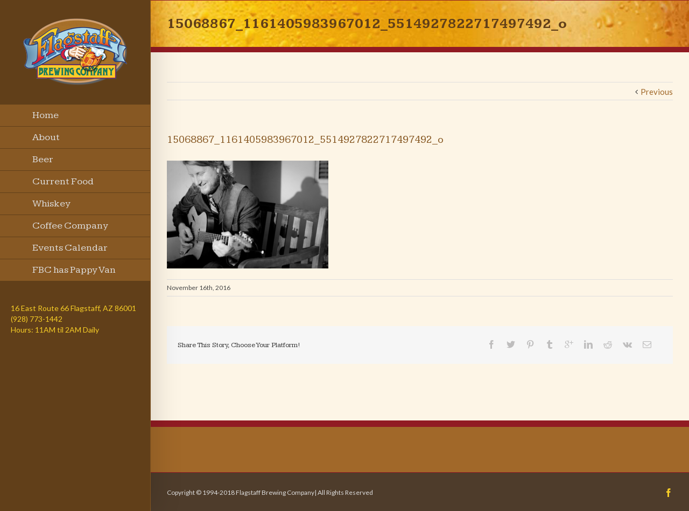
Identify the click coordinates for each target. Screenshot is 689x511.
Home (45, 115)
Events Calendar (70, 247)
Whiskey (51, 203)
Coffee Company (70, 225)
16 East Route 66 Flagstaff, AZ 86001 (73, 308)
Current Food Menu (63, 184)
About (46, 137)
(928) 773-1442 (36, 318)
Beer (42, 159)
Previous (657, 91)
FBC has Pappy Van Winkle (74, 272)
